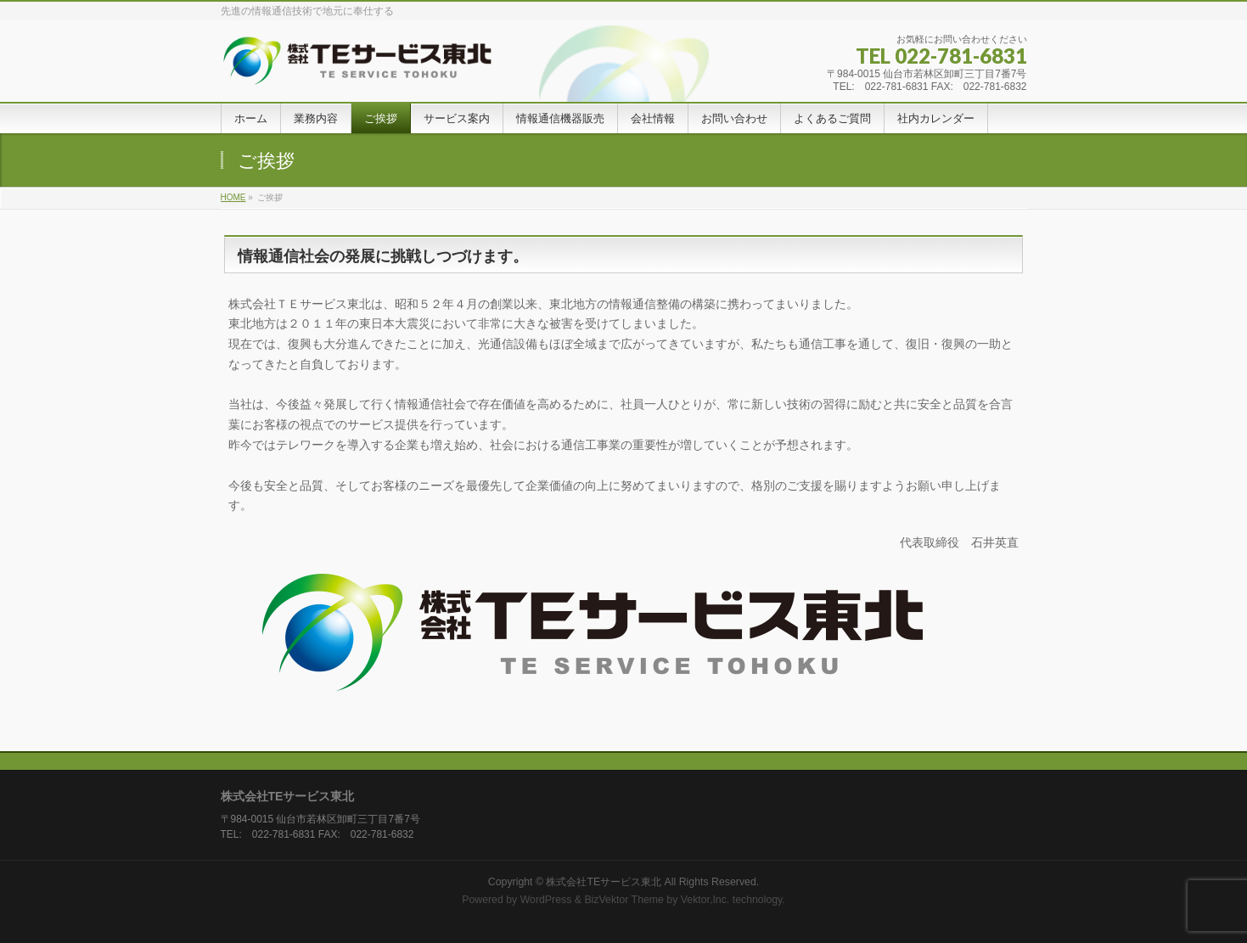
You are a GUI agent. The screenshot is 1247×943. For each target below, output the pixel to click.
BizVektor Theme (624, 900)
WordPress (546, 900)
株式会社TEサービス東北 (603, 882)
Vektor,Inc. (705, 900)
